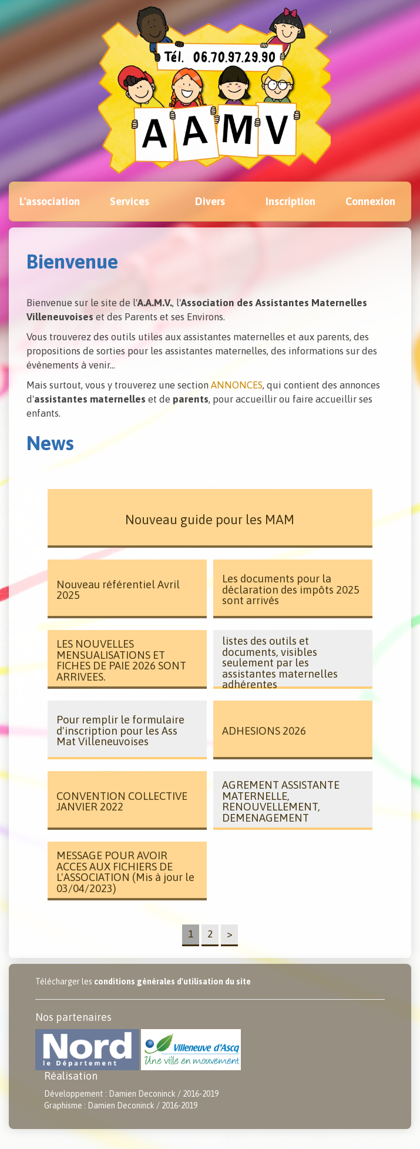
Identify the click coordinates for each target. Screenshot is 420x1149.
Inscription (290, 201)
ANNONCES (237, 385)
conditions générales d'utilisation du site (172, 981)
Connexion (370, 201)
